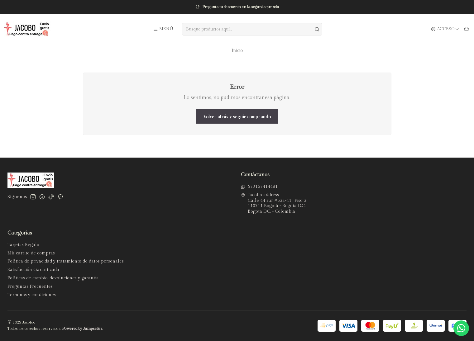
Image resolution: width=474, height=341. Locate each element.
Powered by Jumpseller (82, 328)
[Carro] (466, 29)
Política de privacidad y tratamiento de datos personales (65, 261)
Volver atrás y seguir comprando (237, 116)
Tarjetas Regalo (23, 244)
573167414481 (259, 186)
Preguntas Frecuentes (30, 286)
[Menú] (163, 29)
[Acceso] (445, 29)
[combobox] (252, 29)
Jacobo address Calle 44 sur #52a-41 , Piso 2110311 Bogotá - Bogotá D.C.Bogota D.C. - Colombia (273, 203)
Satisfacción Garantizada (33, 269)
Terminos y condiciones (31, 294)
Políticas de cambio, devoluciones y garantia (53, 278)
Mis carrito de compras (31, 253)
